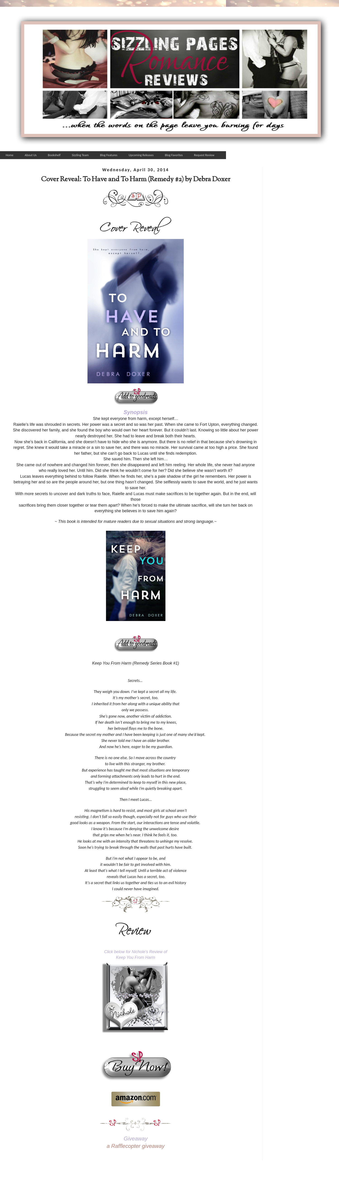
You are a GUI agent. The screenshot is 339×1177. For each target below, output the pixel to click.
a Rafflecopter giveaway (136, 1146)
